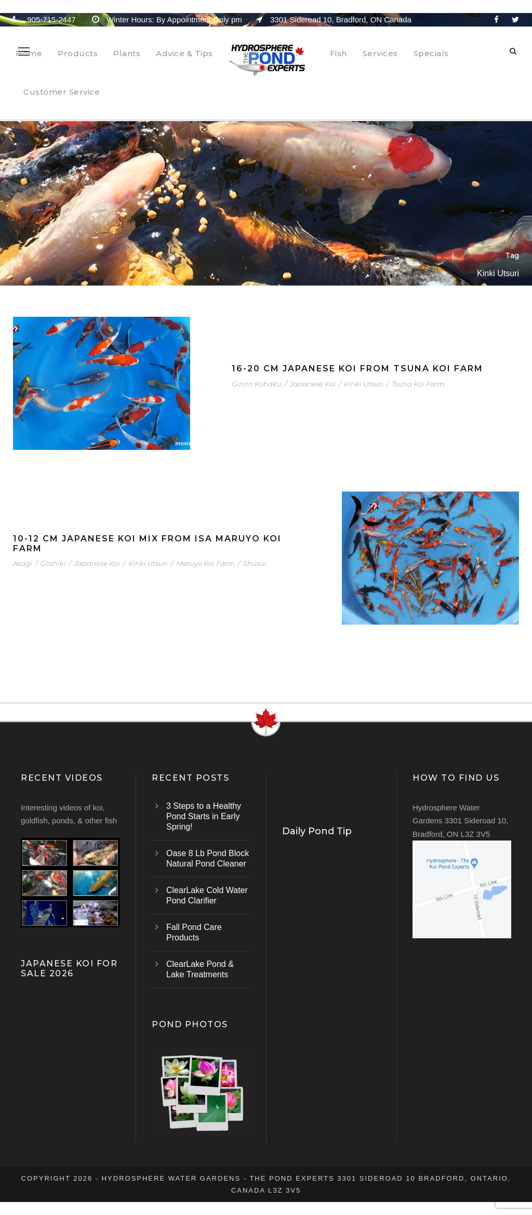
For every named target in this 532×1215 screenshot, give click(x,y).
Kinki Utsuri (363, 384)
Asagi (22, 563)
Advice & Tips (184, 53)
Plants (126, 53)
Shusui (255, 563)
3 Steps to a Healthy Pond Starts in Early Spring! (203, 816)
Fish (338, 53)
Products (78, 53)
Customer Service (61, 92)
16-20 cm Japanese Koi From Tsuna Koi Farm (357, 368)
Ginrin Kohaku (257, 384)
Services (380, 53)
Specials (431, 53)
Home (29, 53)
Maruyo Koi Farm (205, 563)
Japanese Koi (313, 384)
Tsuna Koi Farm (418, 384)
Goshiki (53, 563)
